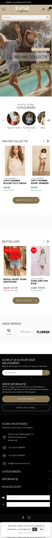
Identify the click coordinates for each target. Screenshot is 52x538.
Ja (35, 529)
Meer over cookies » (26, 533)
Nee (42, 529)
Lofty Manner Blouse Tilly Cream (14, 181)
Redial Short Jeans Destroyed (14, 280)
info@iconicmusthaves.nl (19, 463)
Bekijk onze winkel (26, 407)
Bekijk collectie (26, 200)
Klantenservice (26, 399)
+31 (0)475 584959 (16, 447)
